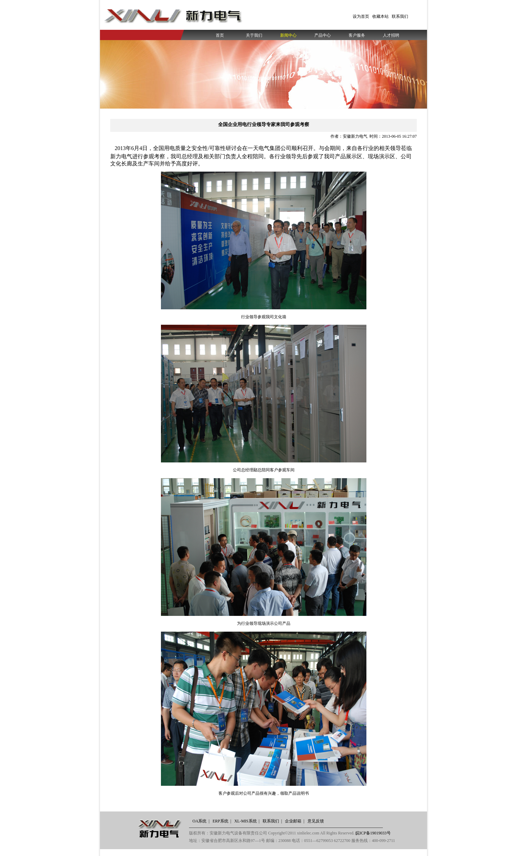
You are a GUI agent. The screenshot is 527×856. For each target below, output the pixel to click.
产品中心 (322, 35)
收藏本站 (380, 16)
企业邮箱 (293, 821)
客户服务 (357, 35)
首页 (220, 35)
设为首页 (361, 16)
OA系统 (199, 821)
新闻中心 (288, 35)
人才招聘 (391, 35)
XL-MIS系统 (245, 821)
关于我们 (254, 35)
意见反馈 (316, 821)
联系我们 (400, 16)
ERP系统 (220, 821)
